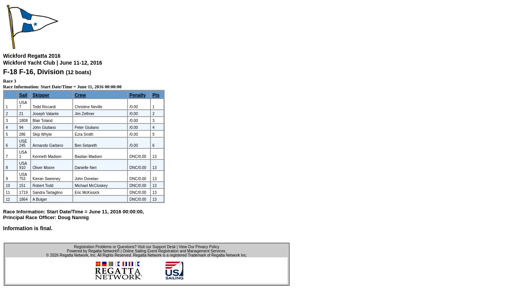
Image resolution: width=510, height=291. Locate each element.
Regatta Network (74, 255)
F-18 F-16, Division (34, 72)
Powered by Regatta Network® (93, 251)
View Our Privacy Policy (199, 247)
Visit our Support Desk (156, 247)
